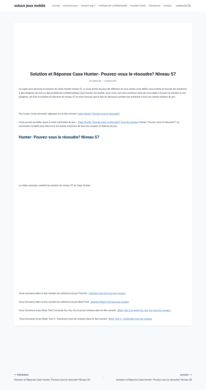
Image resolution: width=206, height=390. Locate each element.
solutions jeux (70, 5)
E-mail (80, 364)
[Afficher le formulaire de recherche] (183, 5)
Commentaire (23, 325)
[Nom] (42, 364)
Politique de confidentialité (113, 5)
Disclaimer (154, 5)
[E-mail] (103, 364)
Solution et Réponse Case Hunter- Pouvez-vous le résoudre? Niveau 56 (57, 294)
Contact (167, 5)
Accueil (56, 5)
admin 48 (97, 81)
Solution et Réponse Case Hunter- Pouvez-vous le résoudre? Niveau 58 (148, 294)
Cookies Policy (138, 5)
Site (138, 364)
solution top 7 (88, 5)
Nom (18, 364)
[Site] (163, 364)
